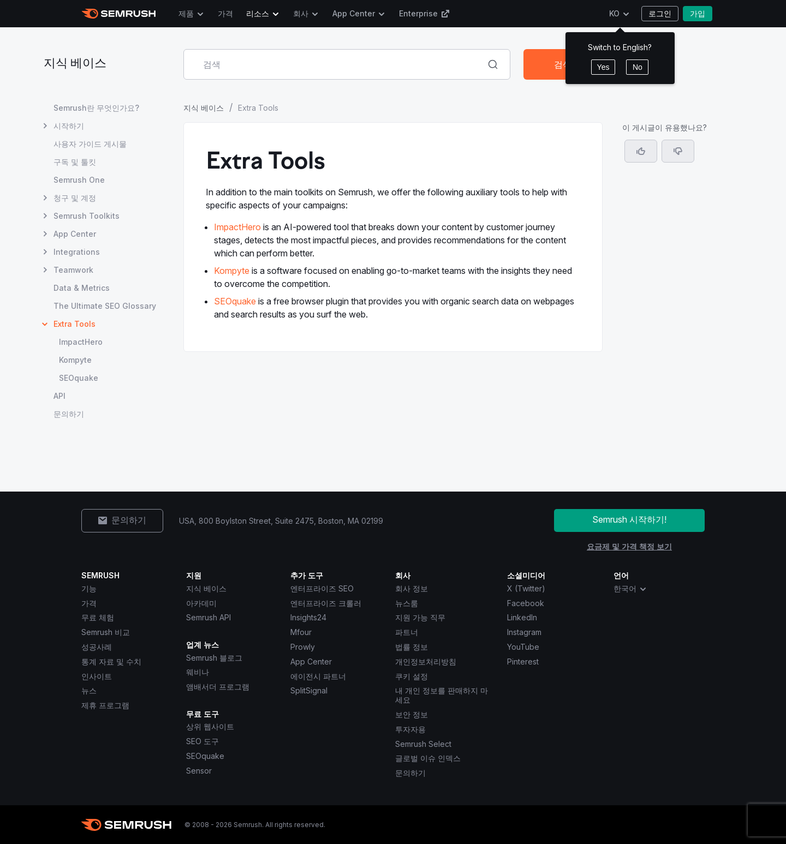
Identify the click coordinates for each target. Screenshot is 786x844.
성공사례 (96, 646)
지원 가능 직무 (420, 617)
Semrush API (208, 617)
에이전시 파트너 (318, 676)
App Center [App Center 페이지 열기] (74, 234)
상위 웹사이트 (210, 726)
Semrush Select (423, 744)
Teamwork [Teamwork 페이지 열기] (73, 270)
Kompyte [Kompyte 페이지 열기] (75, 359)
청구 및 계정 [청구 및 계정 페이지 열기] (74, 197)
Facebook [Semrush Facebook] (525, 603)
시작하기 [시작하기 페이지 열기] (68, 125)
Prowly (302, 646)
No (637, 67)
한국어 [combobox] (630, 588)
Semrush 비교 (105, 632)
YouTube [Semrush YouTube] (523, 646)
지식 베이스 (75, 64)
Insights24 (308, 617)
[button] (678, 151)
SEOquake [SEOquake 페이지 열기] (78, 377)
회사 (300, 13)
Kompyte (231, 270)
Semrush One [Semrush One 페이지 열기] (79, 179)
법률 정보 (411, 646)
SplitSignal (308, 690)
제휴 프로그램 (105, 705)
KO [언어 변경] (614, 13)
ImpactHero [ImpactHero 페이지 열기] (81, 341)
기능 (89, 588)
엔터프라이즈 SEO (322, 588)
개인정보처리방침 (425, 661)
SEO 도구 (202, 741)
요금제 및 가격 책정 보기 (629, 546)
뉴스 (89, 690)
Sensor (199, 770)
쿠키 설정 (411, 676)
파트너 (406, 632)
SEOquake (235, 301)
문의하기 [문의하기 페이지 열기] (68, 413)
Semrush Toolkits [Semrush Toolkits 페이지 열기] (86, 216)
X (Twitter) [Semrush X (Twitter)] (526, 588)
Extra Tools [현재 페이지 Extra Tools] (74, 323)
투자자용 (410, 729)
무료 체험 (97, 617)
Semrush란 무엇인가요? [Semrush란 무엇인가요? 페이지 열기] (96, 107)
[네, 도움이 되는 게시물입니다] (640, 151)
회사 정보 (411, 588)
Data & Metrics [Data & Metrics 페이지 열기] (81, 287)
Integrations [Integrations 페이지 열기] (76, 252)
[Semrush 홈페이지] (119, 13)
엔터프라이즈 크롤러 (325, 603)
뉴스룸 (406, 603)
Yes (603, 67)
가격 (225, 13)
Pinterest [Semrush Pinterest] (523, 661)
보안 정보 (411, 714)
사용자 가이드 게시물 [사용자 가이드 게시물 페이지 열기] (90, 143)
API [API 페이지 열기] (59, 395)
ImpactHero (237, 227)
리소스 (257, 13)
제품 (186, 13)
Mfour (301, 632)
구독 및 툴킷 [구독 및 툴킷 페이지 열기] (74, 161)
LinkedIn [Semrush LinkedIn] (522, 617)
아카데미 (201, 603)
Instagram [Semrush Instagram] (524, 632)
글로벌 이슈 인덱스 (428, 758)
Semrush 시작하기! (629, 519)
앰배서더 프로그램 (217, 686)
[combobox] (334, 64)
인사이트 (96, 676)
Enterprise (424, 13)
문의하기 (410, 772)
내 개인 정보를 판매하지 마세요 (441, 695)
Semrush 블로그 (214, 657)
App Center (353, 13)
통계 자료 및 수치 (111, 661)
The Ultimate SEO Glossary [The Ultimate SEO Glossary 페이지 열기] (104, 305)
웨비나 (197, 672)
